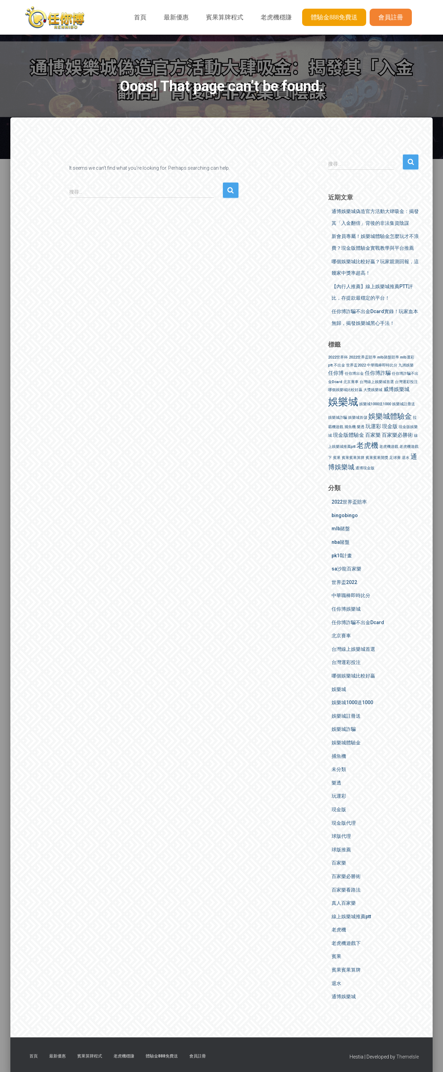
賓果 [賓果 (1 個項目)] (337, 457)
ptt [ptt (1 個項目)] (330, 365)
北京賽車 (341, 635)
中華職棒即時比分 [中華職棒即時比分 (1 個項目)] (382, 365)
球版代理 (341, 836)
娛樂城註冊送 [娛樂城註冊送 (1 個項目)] (403, 404)
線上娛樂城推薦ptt (351, 916)
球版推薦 (341, 849)
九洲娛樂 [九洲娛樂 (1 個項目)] (406, 365)
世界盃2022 (344, 582)
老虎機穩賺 (276, 17)
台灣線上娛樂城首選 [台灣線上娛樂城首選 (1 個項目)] (377, 382)
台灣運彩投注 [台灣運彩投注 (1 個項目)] (406, 382)
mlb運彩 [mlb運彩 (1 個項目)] (407, 357)
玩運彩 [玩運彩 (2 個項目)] (373, 426)
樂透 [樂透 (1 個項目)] (360, 427)
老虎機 (339, 929)
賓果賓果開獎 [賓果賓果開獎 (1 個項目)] (376, 457)
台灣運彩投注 (346, 662)
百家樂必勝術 (346, 876)
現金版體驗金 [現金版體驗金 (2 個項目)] (348, 435)
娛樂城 (339, 689)
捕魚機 (339, 756)
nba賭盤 (341, 542)
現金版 (339, 809)
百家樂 (339, 863)
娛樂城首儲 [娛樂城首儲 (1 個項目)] (357, 417)
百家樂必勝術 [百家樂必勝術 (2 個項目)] (397, 435)
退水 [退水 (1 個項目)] (405, 457)
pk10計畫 (342, 555)
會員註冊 (390, 17)
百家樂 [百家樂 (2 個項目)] (373, 435)
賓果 (336, 956)
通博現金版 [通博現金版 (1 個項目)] (364, 468)
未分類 (339, 769)
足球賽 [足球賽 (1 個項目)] (395, 457)
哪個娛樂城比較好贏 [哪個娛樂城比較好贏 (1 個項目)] (345, 390)
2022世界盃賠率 (349, 502)
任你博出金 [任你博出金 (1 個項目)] (354, 373)
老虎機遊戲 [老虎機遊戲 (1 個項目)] (388, 446)
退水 (336, 983)
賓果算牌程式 (224, 17)
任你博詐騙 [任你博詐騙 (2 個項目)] (378, 373)
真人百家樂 (344, 903)
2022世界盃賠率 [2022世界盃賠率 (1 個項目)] (362, 357)
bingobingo (345, 515)
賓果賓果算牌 (346, 970)
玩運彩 (339, 796)
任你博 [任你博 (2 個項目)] (336, 373)
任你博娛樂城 (346, 609)
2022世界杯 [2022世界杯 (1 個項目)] (338, 357)
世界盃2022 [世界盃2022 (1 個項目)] (356, 365)
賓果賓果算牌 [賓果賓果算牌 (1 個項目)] (353, 457)
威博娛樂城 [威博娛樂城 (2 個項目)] (396, 389)
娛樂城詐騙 (344, 729)
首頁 (140, 17)
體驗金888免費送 (334, 17)
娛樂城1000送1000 (352, 702)
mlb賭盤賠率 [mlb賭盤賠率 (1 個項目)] (388, 357)
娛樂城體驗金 (346, 742)
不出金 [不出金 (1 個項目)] (339, 365)
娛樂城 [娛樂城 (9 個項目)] (343, 402)
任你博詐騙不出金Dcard (358, 622)
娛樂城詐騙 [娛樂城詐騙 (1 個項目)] (337, 417)
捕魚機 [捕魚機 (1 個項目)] (350, 427)
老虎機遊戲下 (346, 943)
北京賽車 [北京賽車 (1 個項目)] (351, 382)
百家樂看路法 (346, 890)
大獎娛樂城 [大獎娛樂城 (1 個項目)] (372, 390)
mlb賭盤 (341, 528)
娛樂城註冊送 (346, 716)
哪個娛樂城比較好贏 (353, 676)
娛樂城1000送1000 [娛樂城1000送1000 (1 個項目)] (375, 404)
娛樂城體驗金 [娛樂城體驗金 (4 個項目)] (390, 416)
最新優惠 (176, 17)
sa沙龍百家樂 (346, 569)
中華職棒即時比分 (351, 595)
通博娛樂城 (344, 996)
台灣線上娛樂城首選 (353, 649)
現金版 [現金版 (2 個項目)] (390, 426)
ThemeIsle (407, 1057)
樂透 (336, 783)
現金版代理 (344, 823)
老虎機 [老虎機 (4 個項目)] (367, 445)
